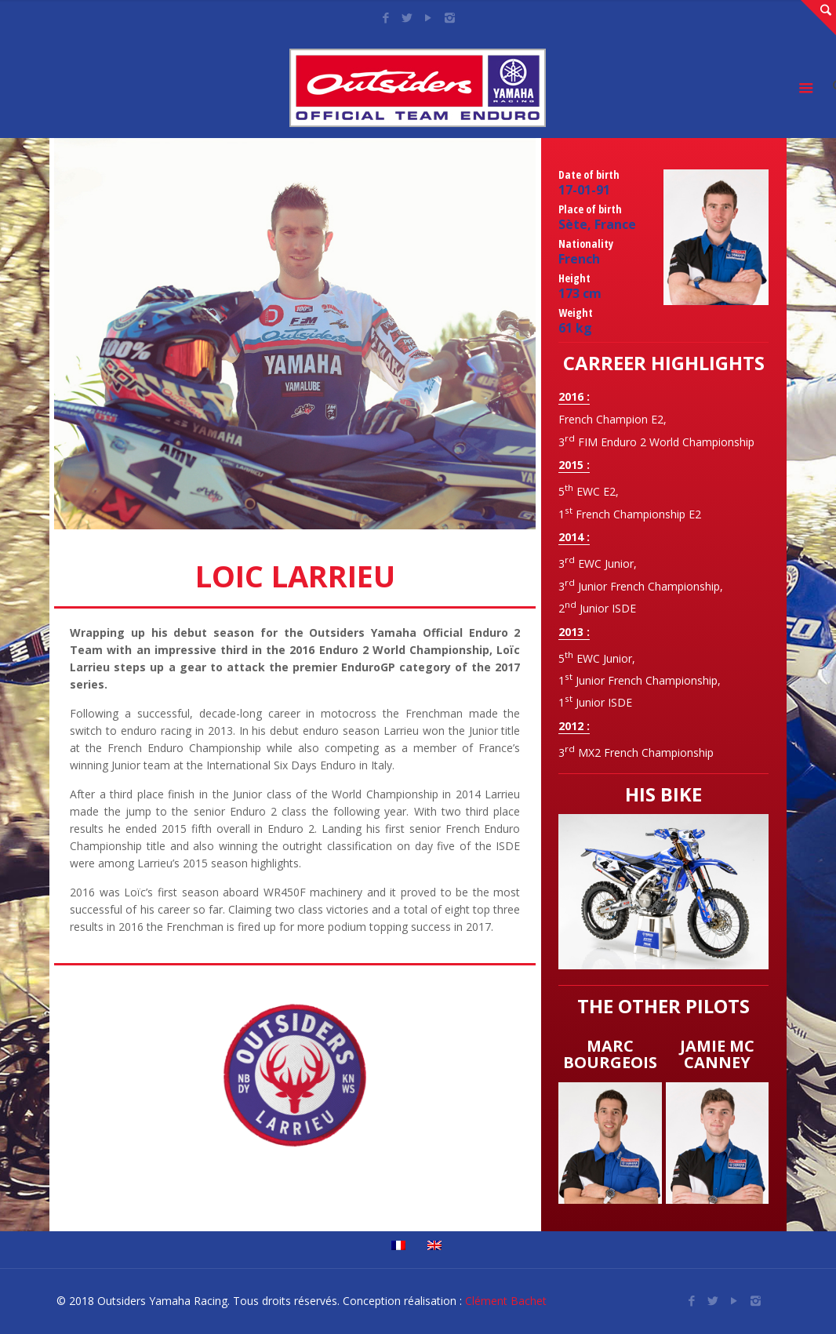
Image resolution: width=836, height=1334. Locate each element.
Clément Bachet (506, 1300)
